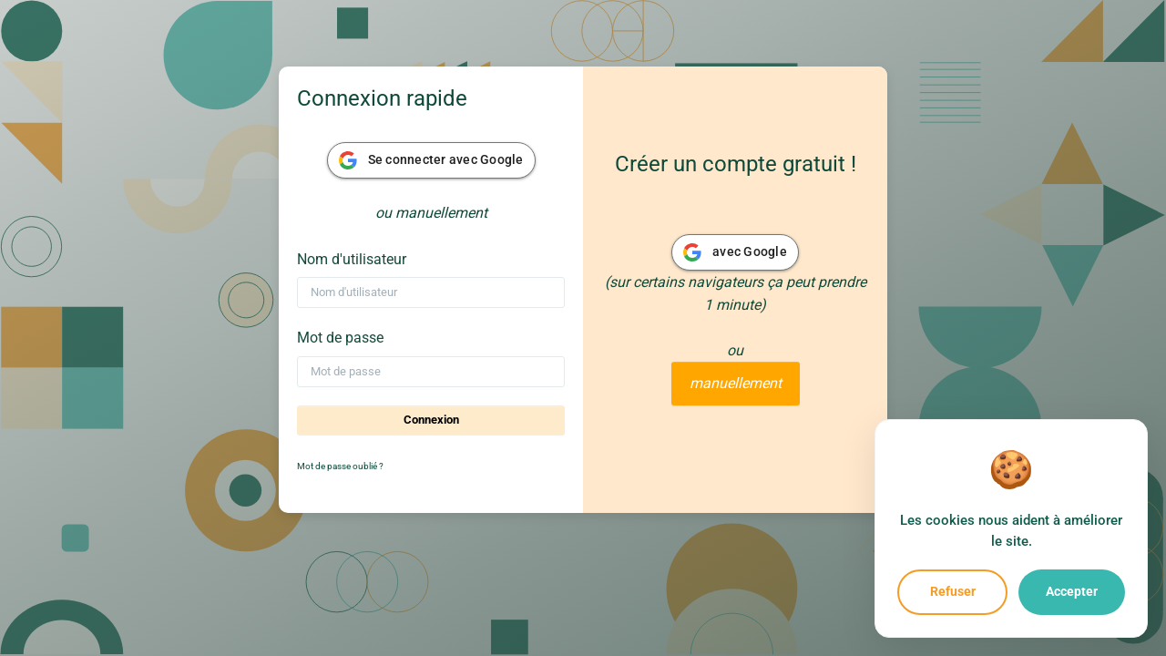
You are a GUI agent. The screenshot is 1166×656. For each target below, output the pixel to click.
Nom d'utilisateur (351, 259)
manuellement (736, 383)
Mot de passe (340, 337)
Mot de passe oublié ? (340, 466)
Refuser (953, 591)
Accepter (1072, 591)
